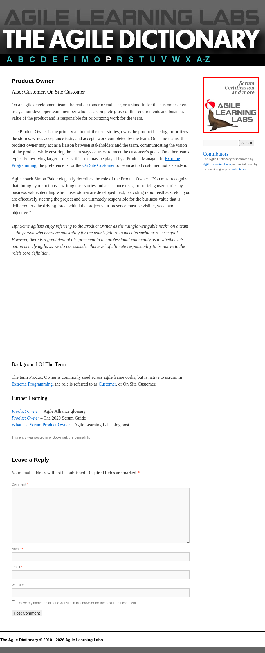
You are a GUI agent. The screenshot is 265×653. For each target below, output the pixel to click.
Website (18, 585)
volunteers (239, 169)
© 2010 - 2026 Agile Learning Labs (71, 640)
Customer (107, 384)
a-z (203, 59)
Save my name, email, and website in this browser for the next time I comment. (78, 603)
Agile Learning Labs (217, 164)
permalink (81, 437)
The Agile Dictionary (19, 640)
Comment (20, 484)
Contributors (215, 154)
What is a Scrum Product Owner (41, 424)
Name (17, 549)
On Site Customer (98, 165)
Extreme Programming (32, 384)
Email (17, 567)
